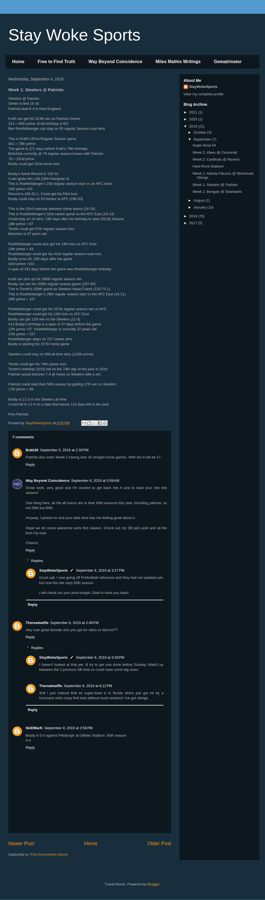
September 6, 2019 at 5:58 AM (95, 481)
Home (18, 61)
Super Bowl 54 (204, 145)
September (203, 139)
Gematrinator (228, 61)
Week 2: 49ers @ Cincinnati (214, 152)
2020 (193, 119)
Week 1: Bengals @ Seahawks (217, 192)
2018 (193, 216)
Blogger (153, 884)
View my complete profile (203, 94)
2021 (193, 112)
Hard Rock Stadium (208, 166)
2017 (193, 223)
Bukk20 (32, 450)
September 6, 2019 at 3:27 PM (100, 570)
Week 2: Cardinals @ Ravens (215, 159)
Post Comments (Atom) (49, 854)
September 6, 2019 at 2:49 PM (74, 623)
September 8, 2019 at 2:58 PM (68, 728)
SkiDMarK (34, 728)
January (200, 207)
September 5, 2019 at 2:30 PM (64, 450)
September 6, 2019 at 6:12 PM (88, 686)
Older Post (159, 843)
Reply (30, 465)
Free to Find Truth (56, 61)
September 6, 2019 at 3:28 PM (100, 657)
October (200, 132)
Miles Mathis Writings (177, 61)
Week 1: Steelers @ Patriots (214, 185)
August (200, 200)
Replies (37, 561)
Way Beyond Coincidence (115, 61)
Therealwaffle (37, 623)
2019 (193, 126)
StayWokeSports (53, 570)
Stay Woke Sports (74, 35)
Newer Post (21, 843)
